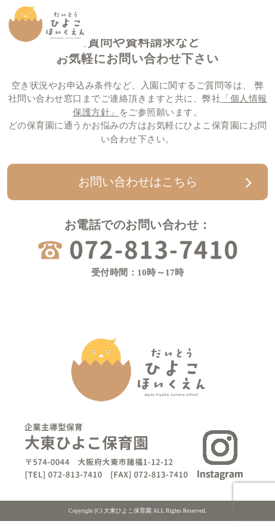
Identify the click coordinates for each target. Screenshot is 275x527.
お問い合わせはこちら (137, 181)
